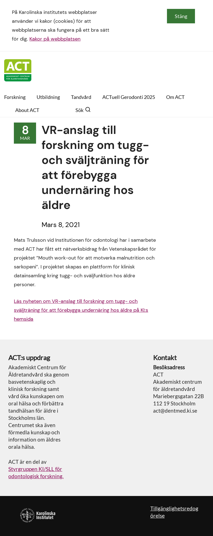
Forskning (15, 97)
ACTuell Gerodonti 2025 (128, 97)
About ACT (27, 110)
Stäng (181, 16)
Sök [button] (83, 110)
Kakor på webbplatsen (54, 39)
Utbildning (48, 97)
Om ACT (175, 97)
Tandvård (81, 97)
